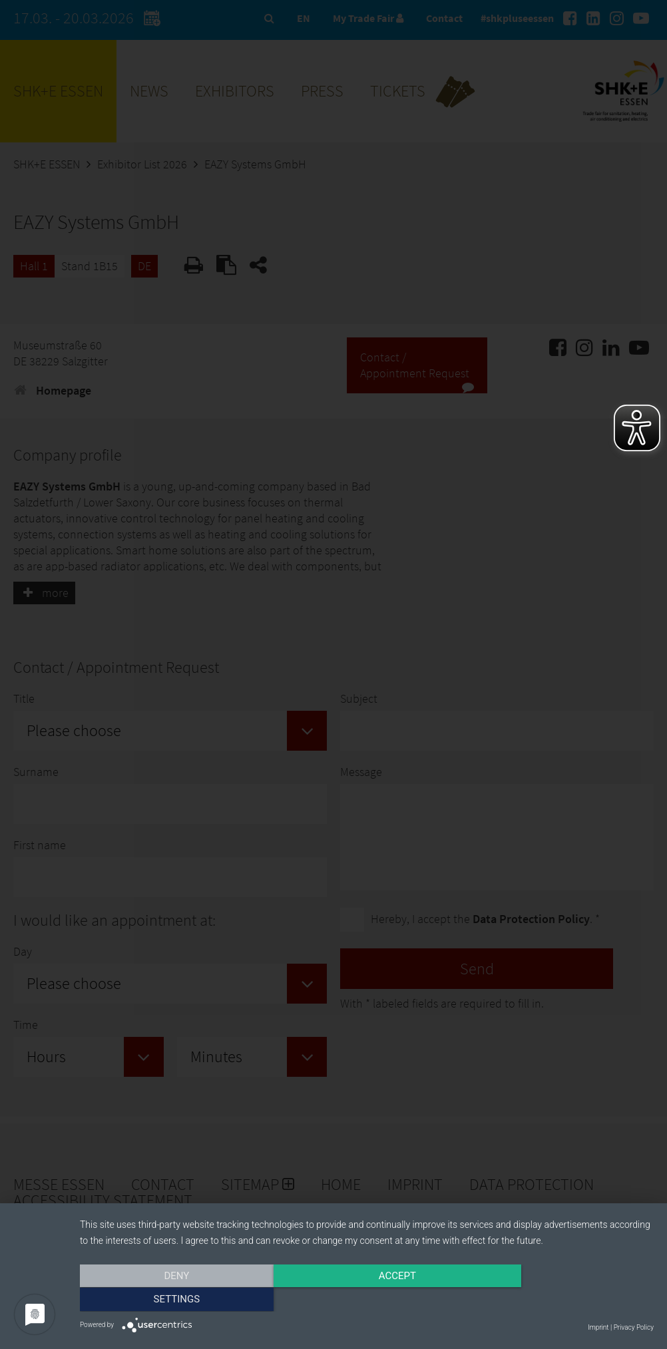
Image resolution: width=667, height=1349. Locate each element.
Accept (366, 1300)
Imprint (598, 1327)
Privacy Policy (634, 1327)
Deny (165, 1300)
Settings (568, 1300)
